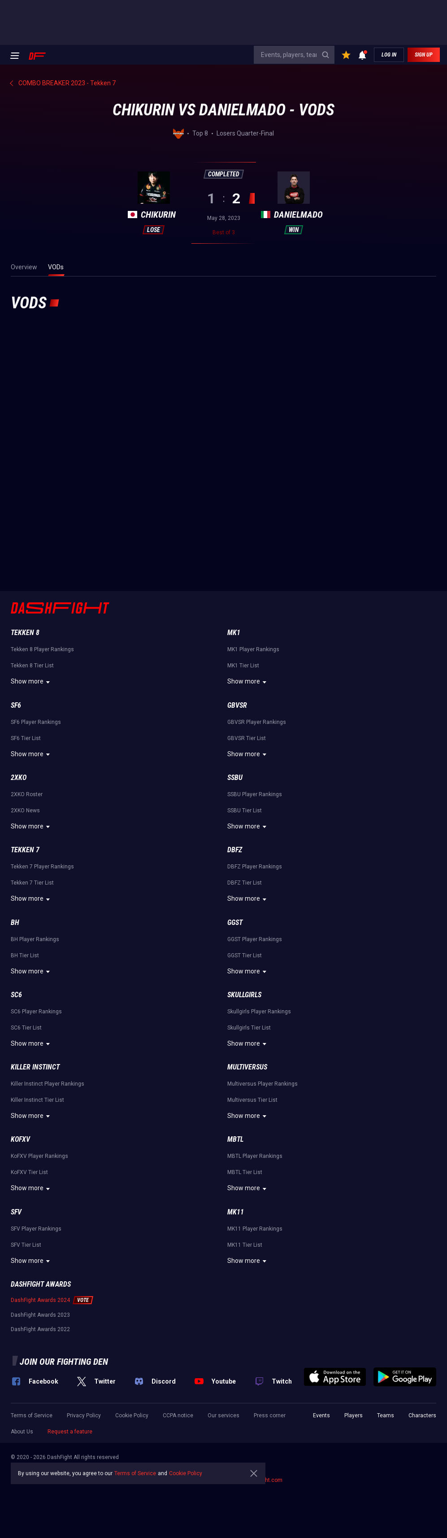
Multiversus (247, 1067)
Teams (385, 1415)
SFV (16, 1212)
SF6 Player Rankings (36, 722)
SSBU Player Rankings (254, 794)
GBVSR (237, 705)
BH (15, 922)
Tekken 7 (25, 850)
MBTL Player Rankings (254, 1156)
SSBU (235, 777)
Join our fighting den (64, 1361)
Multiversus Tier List (252, 1100)
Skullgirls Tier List (249, 1028)
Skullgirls (244, 994)
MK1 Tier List (243, 665)
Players (353, 1415)
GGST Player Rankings (254, 939)
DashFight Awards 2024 (40, 1300)
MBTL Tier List (244, 1172)
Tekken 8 (25, 632)
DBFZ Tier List (244, 883)
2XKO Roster (27, 794)
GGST (235, 922)
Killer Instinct (35, 1067)
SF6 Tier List (26, 738)
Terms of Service (31, 1415)
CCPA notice (178, 1415)
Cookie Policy (131, 1415)
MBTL (235, 1139)
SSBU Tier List (244, 810)
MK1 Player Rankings (253, 649)
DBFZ (234, 850)
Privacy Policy (84, 1415)
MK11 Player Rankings (254, 1229)
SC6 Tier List (26, 1028)
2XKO (18, 777)
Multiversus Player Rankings (262, 1084)
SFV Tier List (26, 1245)
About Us (22, 1431)
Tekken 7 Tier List (32, 883)
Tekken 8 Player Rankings (42, 649)
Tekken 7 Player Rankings (42, 866)
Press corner (270, 1415)
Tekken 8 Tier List (32, 665)
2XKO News (25, 810)
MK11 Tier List (244, 1245)
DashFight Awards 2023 (40, 1315)
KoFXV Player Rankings (39, 1156)
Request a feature (70, 1431)
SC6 (16, 994)
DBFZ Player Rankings (254, 866)
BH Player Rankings (35, 939)
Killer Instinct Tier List (37, 1100)
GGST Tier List (244, 955)
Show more (31, 682)
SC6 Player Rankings (36, 1011)
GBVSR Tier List (246, 738)
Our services (223, 1415)
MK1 (233, 632)
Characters (422, 1415)
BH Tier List (25, 955)
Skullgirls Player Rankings (259, 1011)
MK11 (235, 1212)
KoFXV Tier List (29, 1172)
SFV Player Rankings (36, 1229)
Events (321, 1415)
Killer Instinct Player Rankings (47, 1084)
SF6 (16, 705)
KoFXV (20, 1139)
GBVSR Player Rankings (256, 722)
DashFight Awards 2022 (40, 1329)
